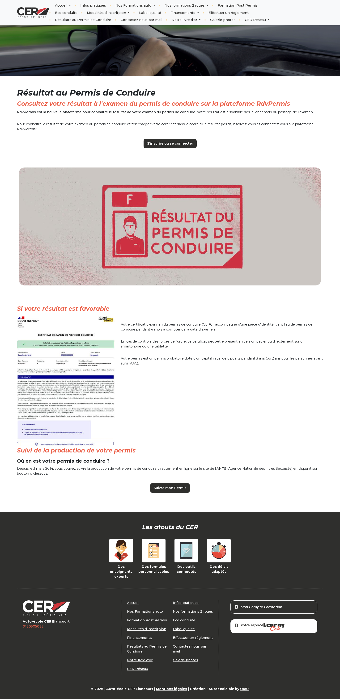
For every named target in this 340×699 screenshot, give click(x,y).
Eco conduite (66, 13)
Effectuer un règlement (228, 13)
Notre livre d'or (185, 20)
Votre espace (259, 627)
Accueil (61, 5)
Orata (244, 689)
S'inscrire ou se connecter (170, 143)
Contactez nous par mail (141, 20)
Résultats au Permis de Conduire (83, 20)
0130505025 (33, 626)
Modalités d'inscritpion (107, 13)
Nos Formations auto (133, 5)
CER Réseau (256, 20)
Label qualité (150, 13)
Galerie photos (222, 20)
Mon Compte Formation (258, 607)
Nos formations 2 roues (185, 5)
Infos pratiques (93, 5)
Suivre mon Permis (170, 488)
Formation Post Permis (238, 5)
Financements (183, 13)
